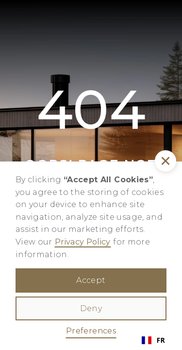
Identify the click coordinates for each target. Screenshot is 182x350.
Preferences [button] (91, 330)
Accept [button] (90, 280)
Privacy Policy (83, 241)
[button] (165, 161)
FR (153, 340)
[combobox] (153, 340)
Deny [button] (91, 308)
